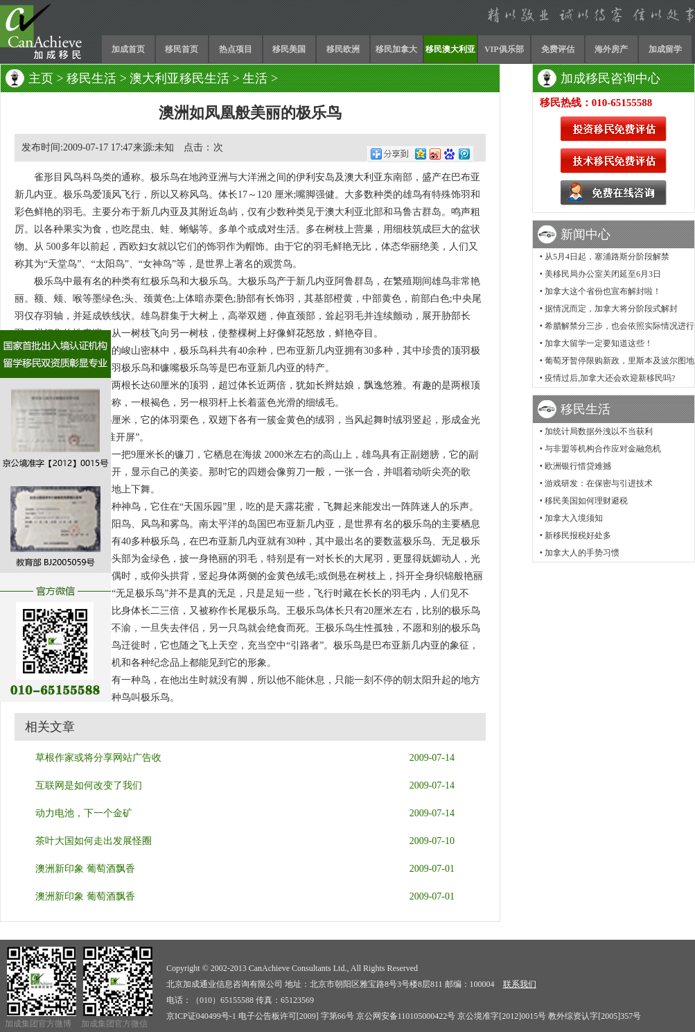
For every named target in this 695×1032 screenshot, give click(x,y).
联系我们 (519, 984)
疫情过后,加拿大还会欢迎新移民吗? (610, 378)
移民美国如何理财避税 (586, 501)
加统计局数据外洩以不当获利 (599, 431)
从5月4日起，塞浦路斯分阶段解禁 (607, 256)
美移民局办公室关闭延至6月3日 (603, 274)
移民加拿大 (396, 49)
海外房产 (611, 49)
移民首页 (181, 49)
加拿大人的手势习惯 (582, 553)
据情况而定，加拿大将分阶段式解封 (611, 308)
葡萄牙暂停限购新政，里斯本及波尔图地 (619, 361)
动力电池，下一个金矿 (83, 813)
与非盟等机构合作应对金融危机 (603, 449)
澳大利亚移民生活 (179, 78)
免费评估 (557, 49)
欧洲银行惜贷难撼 (578, 466)
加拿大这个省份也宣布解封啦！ (603, 291)
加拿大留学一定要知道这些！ (599, 343)
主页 (40, 78)
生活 (255, 78)
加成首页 (128, 49)
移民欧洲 (343, 49)
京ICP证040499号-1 (201, 1016)
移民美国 (289, 49)
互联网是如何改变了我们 (88, 785)
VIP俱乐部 (504, 49)
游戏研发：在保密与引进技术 (599, 483)
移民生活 (91, 78)
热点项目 (235, 49)
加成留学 (665, 49)
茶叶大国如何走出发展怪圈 (93, 841)
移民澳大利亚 (450, 49)
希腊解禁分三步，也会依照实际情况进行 (619, 326)
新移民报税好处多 (578, 535)
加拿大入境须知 (574, 518)
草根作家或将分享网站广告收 (98, 757)
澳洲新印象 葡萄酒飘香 (85, 868)
